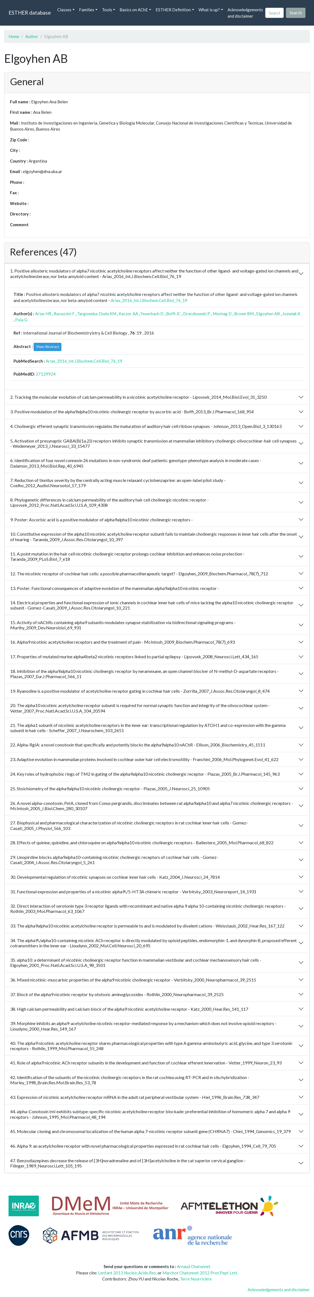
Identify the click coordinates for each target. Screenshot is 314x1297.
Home (14, 36)
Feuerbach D (152, 313)
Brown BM (244, 313)
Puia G (21, 319)
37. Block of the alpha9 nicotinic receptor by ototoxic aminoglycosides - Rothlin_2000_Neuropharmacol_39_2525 (117, 994)
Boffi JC (173, 313)
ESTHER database (30, 12)
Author (31, 36)
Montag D (222, 313)
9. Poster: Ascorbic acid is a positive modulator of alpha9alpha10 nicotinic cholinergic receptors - (101, 519)
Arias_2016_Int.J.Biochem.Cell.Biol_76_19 (149, 300)
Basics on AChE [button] (134, 9)
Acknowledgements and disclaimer (245, 12)
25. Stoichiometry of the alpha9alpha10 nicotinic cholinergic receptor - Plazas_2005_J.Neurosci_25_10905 (110, 788)
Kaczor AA (128, 313)
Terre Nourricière (196, 1278)
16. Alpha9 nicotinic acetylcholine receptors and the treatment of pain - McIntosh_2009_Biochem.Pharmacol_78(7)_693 (122, 642)
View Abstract (47, 346)
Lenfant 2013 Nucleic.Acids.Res (127, 1272)
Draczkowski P (196, 313)
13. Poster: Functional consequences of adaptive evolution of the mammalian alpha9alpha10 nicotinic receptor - (114, 588)
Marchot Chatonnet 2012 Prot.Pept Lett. (200, 1272)
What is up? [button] (209, 9)
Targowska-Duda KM (96, 313)
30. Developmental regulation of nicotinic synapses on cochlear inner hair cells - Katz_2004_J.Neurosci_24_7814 (115, 877)
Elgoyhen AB (268, 313)
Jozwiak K (291, 313)
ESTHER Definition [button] (173, 9)
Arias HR (43, 313)
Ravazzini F (64, 313)
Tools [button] (107, 9)
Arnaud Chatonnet (193, 1266)
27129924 (46, 373)
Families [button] (86, 9)
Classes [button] (64, 9)
